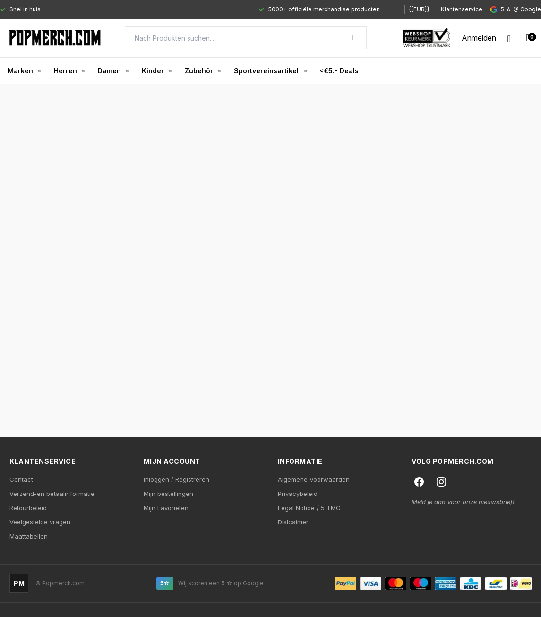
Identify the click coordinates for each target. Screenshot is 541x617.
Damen (113, 71)
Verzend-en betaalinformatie (51, 493)
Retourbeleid (28, 508)
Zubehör (203, 71)
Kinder (157, 71)
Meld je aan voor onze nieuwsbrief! (463, 501)
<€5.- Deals (339, 71)
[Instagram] (441, 481)
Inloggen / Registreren (176, 479)
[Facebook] (419, 481)
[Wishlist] (509, 38)
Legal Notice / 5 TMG (309, 508)
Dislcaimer (293, 522)
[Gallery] (193, 9)
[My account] (479, 37)
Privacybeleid (298, 493)
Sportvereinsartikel (270, 71)
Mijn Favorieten (166, 508)
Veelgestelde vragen (39, 522)
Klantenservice (461, 9)
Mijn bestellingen (168, 493)
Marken (24, 71)
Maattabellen (28, 536)
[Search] (246, 37)
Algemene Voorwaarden (314, 479)
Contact (21, 479)
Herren (69, 71)
